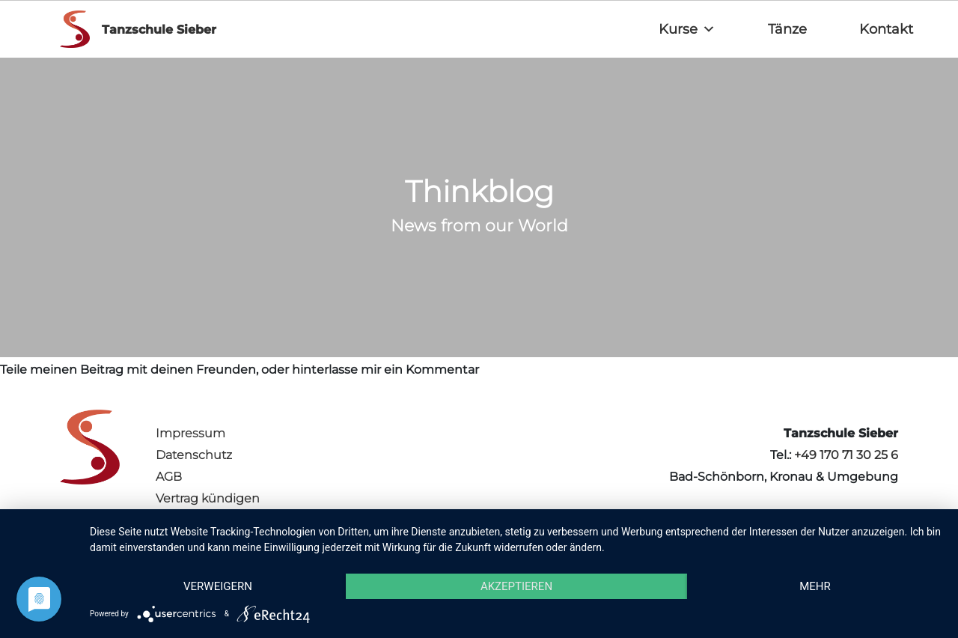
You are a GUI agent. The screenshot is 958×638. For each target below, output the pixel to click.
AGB (169, 477)
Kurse (687, 29)
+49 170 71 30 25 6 (846, 455)
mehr (815, 586)
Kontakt (886, 29)
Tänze (787, 29)
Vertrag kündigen (208, 498)
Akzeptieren (516, 586)
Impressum (190, 433)
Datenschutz (194, 455)
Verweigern (217, 586)
